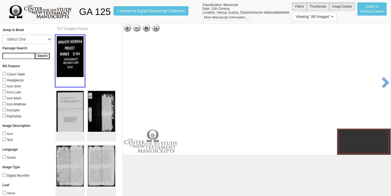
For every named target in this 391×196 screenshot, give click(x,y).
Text (10, 140)
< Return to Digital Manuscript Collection (151, 11)
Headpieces (15, 80)
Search (42, 56)
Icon (10, 134)
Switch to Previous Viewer (372, 9)
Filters (299, 6)
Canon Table (16, 74)
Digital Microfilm (18, 175)
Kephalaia (14, 116)
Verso (11, 193)
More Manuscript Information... (226, 17)
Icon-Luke (14, 92)
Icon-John (14, 86)
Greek (11, 158)
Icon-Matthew (16, 104)
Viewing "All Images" (314, 16)
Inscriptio (13, 110)
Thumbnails (318, 6)
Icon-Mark (14, 98)
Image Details (342, 6)
